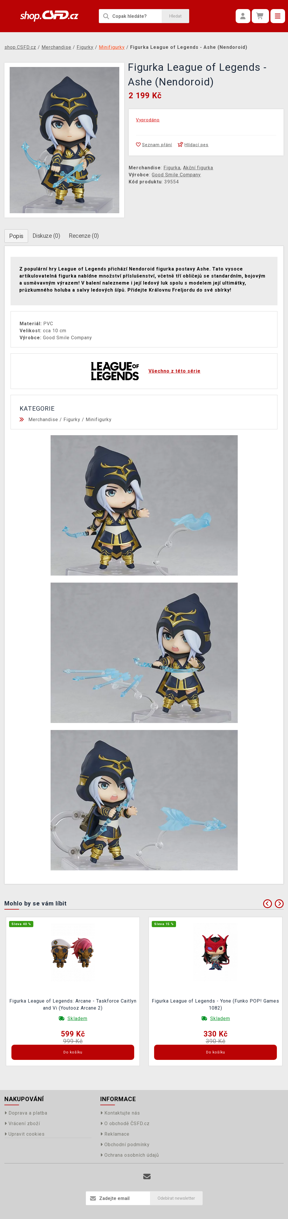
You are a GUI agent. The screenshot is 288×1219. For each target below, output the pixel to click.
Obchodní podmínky (125, 1144)
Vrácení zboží (22, 1123)
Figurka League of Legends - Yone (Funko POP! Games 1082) (215, 1004)
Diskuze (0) (46, 235)
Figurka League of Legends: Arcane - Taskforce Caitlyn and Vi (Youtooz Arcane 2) (73, 1004)
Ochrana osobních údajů (129, 1155)
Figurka (171, 168)
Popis (16, 236)
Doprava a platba (25, 1113)
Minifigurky (99, 419)
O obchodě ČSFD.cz (125, 1123)
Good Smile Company (176, 175)
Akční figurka (198, 168)
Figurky (71, 419)
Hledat (175, 16)
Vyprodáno (148, 120)
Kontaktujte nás (120, 1113)
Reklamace (115, 1134)
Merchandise (43, 419)
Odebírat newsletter (176, 1198)
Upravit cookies (24, 1134)
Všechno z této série (175, 371)
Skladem (77, 1018)
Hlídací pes (193, 144)
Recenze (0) (84, 235)
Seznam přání (154, 144)
